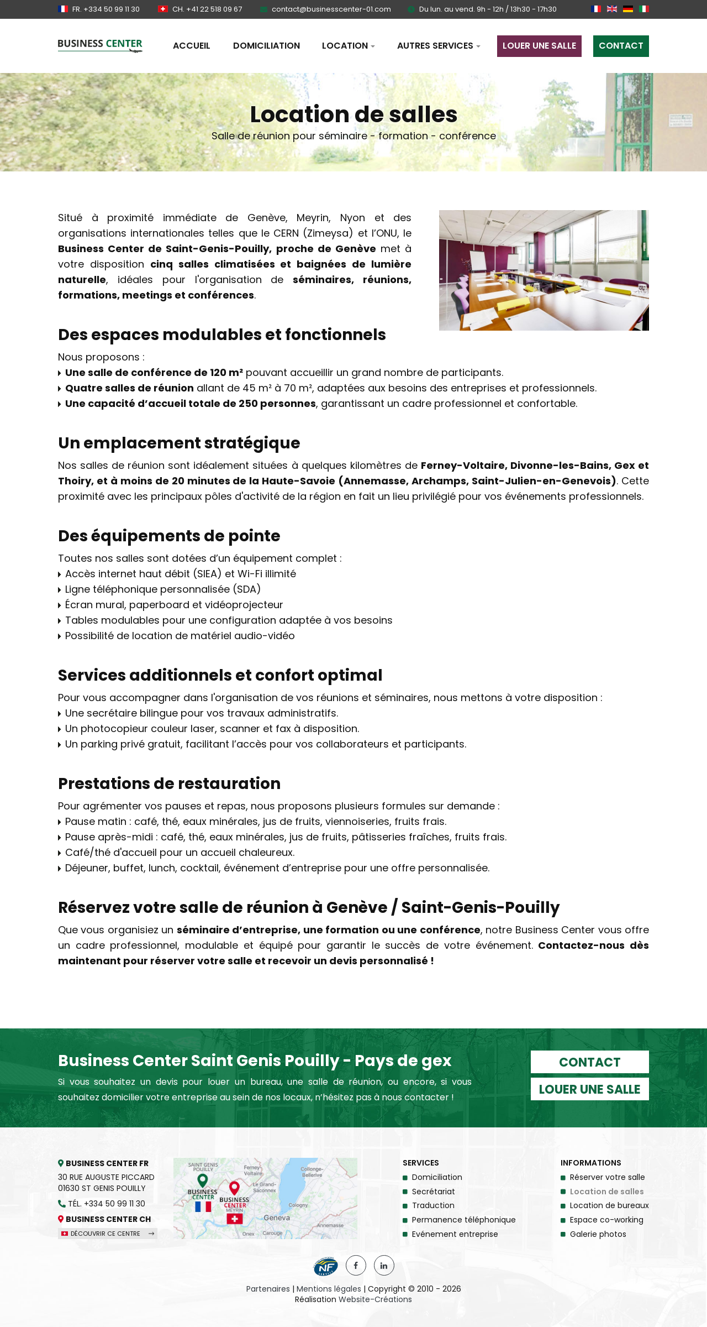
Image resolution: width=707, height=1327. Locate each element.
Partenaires (268, 1289)
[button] (348, 45)
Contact (590, 1062)
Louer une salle (590, 1089)
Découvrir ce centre (107, 1233)
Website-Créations (375, 1299)
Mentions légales (329, 1289)
